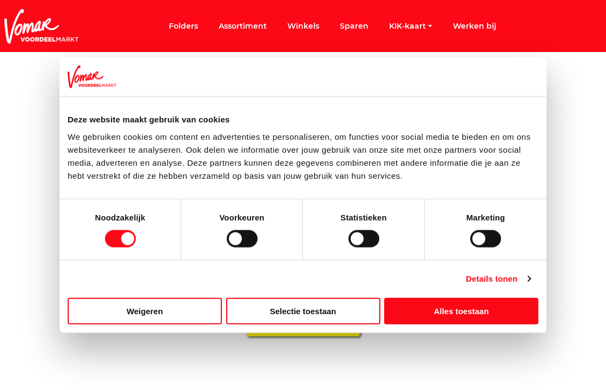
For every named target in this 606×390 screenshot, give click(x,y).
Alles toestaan (461, 310)
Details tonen (491, 278)
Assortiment (243, 26)
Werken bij (474, 26)
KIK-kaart (410, 26)
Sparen (354, 26)
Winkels (303, 26)
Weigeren (145, 310)
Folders (183, 26)
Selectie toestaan (303, 310)
